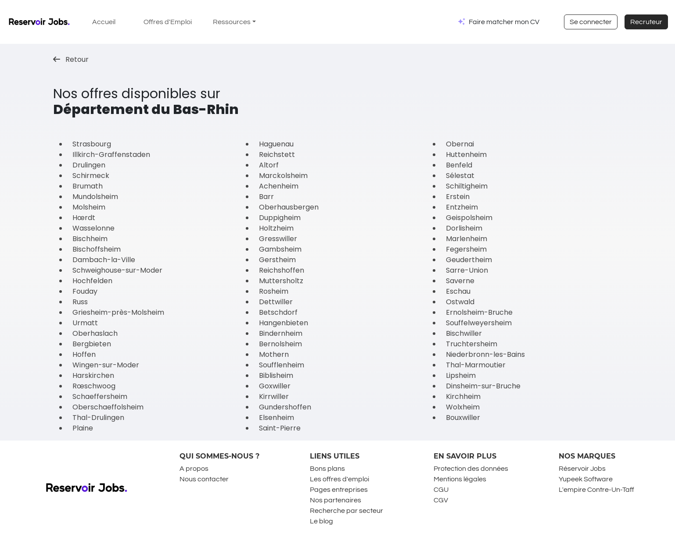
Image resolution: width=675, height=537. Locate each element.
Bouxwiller (463, 418)
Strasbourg (91, 144)
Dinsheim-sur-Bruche (483, 386)
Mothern (274, 354)
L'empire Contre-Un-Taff (596, 489)
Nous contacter (204, 479)
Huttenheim (466, 154)
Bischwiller (464, 333)
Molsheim (88, 207)
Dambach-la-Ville (103, 260)
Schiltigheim (467, 186)
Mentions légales (460, 479)
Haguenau (276, 144)
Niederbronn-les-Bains (485, 354)
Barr (266, 197)
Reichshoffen (281, 270)
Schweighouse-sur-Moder (117, 270)
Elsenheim (276, 418)
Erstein (458, 197)
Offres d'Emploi (168, 21)
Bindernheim (280, 333)
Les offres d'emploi (339, 479)
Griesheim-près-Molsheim (118, 312)
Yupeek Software (586, 479)
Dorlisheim (464, 228)
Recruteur (646, 21)
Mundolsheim (95, 197)
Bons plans (327, 468)
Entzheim (462, 207)
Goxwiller (275, 386)
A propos (194, 468)
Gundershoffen (285, 407)
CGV (441, 500)
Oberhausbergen (289, 207)
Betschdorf (278, 312)
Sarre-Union (467, 270)
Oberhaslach (95, 333)
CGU (441, 489)
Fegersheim (466, 249)
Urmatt (85, 323)
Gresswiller (278, 239)
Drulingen (88, 165)
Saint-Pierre (280, 428)
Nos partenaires (335, 500)
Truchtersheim (471, 344)
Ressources (232, 21)
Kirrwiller (274, 396)
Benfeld (459, 165)
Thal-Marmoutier (476, 365)
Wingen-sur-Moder (105, 365)
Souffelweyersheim (479, 323)
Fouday (84, 291)
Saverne (460, 281)
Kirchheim (463, 396)
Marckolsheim (283, 176)
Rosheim (273, 291)
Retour (71, 59)
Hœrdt (83, 218)
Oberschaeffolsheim (108, 407)
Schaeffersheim (99, 396)
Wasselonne (93, 228)
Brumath (87, 186)
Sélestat (460, 176)
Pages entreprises (339, 489)
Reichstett (277, 154)
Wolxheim (463, 407)
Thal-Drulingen (98, 418)
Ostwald (460, 302)
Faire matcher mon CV (504, 21)
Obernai (460, 144)
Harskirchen (93, 375)
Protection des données (471, 468)
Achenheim (278, 186)
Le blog (321, 521)
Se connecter (591, 21)
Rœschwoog (93, 386)
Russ (80, 302)
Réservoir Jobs (582, 468)
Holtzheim (276, 228)
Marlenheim (466, 239)
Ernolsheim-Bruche (479, 312)
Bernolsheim (280, 344)
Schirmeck (90, 176)
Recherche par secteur (346, 510)
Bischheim (90, 239)
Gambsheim (280, 249)
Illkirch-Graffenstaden (111, 154)
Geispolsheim (469, 218)
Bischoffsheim (96, 249)
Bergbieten (91, 344)
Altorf (269, 165)
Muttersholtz (281, 281)
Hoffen (84, 354)
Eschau (458, 291)
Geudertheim (469, 260)
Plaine (82, 428)
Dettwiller (276, 302)
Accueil (103, 21)
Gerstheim (277, 260)
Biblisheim (276, 375)
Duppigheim (280, 218)
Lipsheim (461, 375)
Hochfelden (92, 281)
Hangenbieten (283, 323)
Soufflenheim (281, 365)
